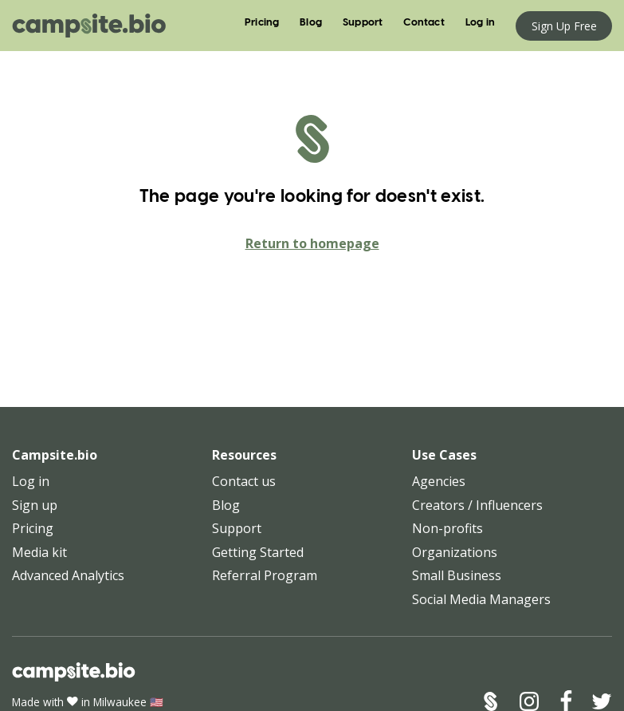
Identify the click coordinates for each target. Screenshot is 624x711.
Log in (480, 23)
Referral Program (264, 575)
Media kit (39, 552)
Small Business (456, 575)
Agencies (438, 481)
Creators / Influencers (477, 505)
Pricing (262, 23)
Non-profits (447, 528)
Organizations (454, 552)
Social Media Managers (481, 599)
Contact (423, 23)
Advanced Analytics (68, 575)
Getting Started (258, 552)
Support (363, 23)
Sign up (34, 505)
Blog (311, 23)
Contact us (244, 481)
